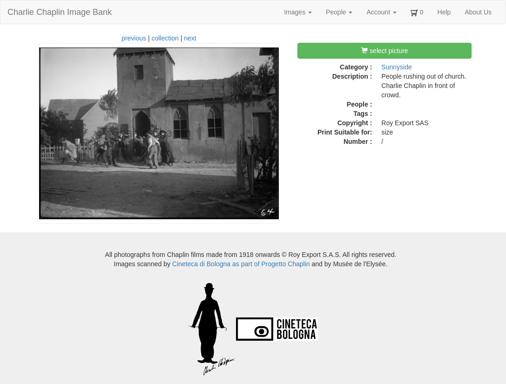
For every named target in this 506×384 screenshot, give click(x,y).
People (339, 12)
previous (133, 38)
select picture (384, 50)
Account (381, 12)
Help (444, 12)
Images (298, 12)
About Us (478, 12)
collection (164, 38)
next (190, 38)
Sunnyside (396, 67)
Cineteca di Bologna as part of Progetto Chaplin (241, 264)
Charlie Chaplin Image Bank (59, 12)
